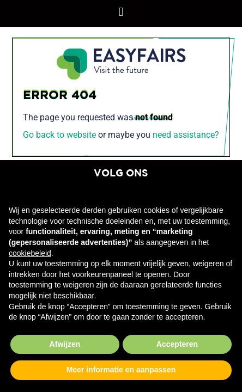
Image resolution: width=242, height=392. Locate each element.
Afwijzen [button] (65, 344)
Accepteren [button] (177, 344)
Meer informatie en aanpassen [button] (121, 369)
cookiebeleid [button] (30, 253)
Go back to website (59, 135)
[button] (121, 12)
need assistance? (186, 135)
